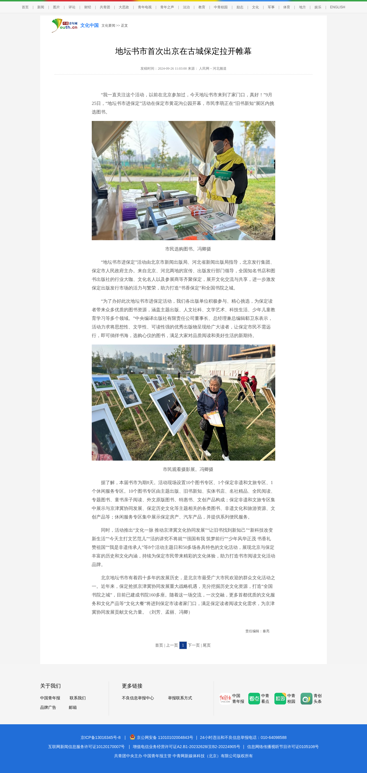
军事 (271, 7)
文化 (255, 7)
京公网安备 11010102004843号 (161, 737)
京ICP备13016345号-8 (101, 737)
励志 (240, 7)
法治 (186, 7)
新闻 (40, 7)
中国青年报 (50, 698)
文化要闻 (108, 26)
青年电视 (145, 7)
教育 (201, 7)
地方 (302, 7)
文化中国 (89, 25)
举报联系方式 (180, 698)
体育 (286, 7)
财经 (87, 7)
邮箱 (73, 707)
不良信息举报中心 (138, 698)
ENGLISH (337, 7)
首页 (25, 7)
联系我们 (78, 698)
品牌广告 (48, 707)
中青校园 (221, 7)
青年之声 (167, 7)
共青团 (105, 7)
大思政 (124, 7)
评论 (72, 7)
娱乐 (318, 7)
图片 (56, 7)
